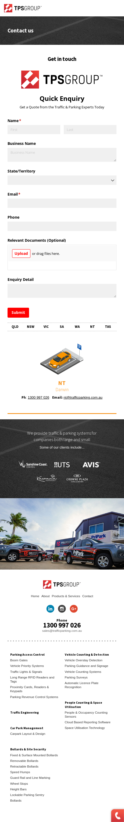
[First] (34, 129)
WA (77, 326)
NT (92, 326)
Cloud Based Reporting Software (88, 722)
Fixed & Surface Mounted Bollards (34, 755)
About (45, 596)
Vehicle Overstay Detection (83, 660)
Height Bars (18, 789)
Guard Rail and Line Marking (30, 777)
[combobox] (62, 180)
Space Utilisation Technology (85, 727)
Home (35, 596)
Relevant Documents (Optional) (37, 240)
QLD (15, 326)
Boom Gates (19, 660)
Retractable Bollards (24, 766)
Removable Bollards (24, 760)
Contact (87, 596)
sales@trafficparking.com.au (62, 630)
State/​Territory (21, 171)
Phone (13, 217)
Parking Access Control (27, 654)
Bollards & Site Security (28, 749)
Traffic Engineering (24, 712)
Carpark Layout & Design (27, 733)
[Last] (90, 129)
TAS (108, 326)
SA (62, 326)
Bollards (16, 800)
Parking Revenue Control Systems (34, 697)
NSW (30, 326)
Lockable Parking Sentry (27, 795)
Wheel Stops (19, 783)
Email (22, 194)
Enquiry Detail (21, 279)
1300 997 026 (38, 397)
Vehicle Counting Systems (83, 671)
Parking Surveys (76, 677)
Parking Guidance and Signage (86, 665)
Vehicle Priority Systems (27, 665)
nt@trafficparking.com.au (82, 397)
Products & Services (66, 596)
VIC (46, 326)
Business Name (22, 143)
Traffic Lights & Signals (26, 671)
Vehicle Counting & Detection (87, 654)
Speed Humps (20, 772)
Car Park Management (26, 728)
